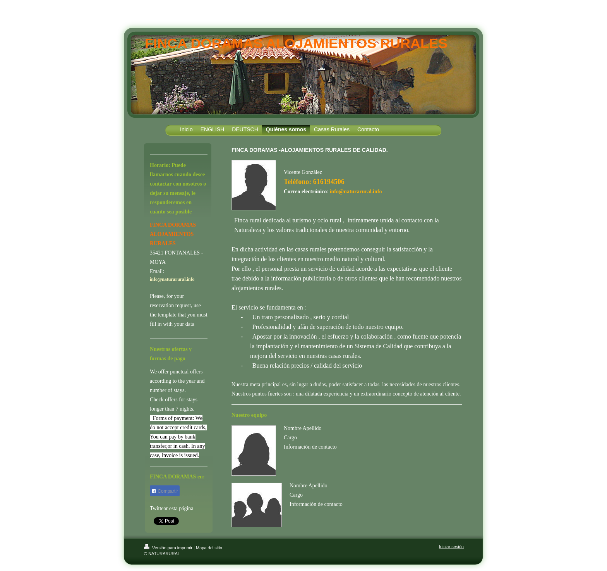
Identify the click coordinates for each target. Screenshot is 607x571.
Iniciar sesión (451, 546)
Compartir (164, 491)
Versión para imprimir (169, 547)
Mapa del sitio (209, 547)
